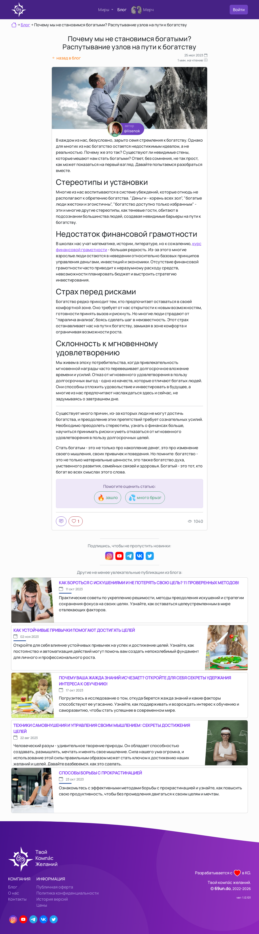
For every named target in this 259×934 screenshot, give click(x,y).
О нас (13, 893)
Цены (41, 905)
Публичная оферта (54, 887)
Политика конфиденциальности (67, 893)
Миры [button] (104, 9)
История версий (52, 899)
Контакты (17, 899)
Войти (239, 9)
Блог (122, 9)
